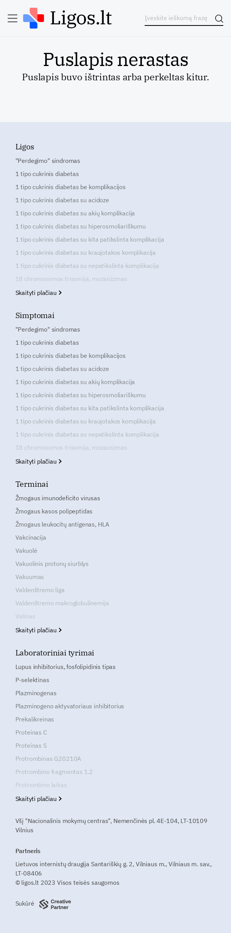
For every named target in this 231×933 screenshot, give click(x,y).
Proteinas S (31, 745)
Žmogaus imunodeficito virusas (57, 498)
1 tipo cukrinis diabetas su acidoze (62, 200)
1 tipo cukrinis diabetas (47, 174)
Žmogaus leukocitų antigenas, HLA (62, 524)
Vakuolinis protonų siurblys (52, 563)
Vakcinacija (30, 537)
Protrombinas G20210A (48, 758)
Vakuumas (29, 577)
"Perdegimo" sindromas (48, 160)
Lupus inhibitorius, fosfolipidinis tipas (65, 667)
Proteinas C (31, 732)
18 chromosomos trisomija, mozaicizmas (71, 279)
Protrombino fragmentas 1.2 (54, 772)
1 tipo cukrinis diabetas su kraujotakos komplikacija (85, 252)
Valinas (25, 616)
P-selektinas (32, 680)
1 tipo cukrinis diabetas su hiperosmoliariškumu (80, 226)
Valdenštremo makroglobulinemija (62, 603)
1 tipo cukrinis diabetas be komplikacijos (70, 187)
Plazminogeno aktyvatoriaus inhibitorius (70, 706)
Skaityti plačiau (38, 292)
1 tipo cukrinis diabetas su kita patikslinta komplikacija (89, 239)
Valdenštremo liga (40, 590)
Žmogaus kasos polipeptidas (54, 511)
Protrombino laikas (41, 785)
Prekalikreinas (34, 719)
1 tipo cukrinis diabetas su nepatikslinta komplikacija (87, 265)
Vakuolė (26, 550)
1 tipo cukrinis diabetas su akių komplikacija (75, 213)
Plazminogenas (36, 693)
